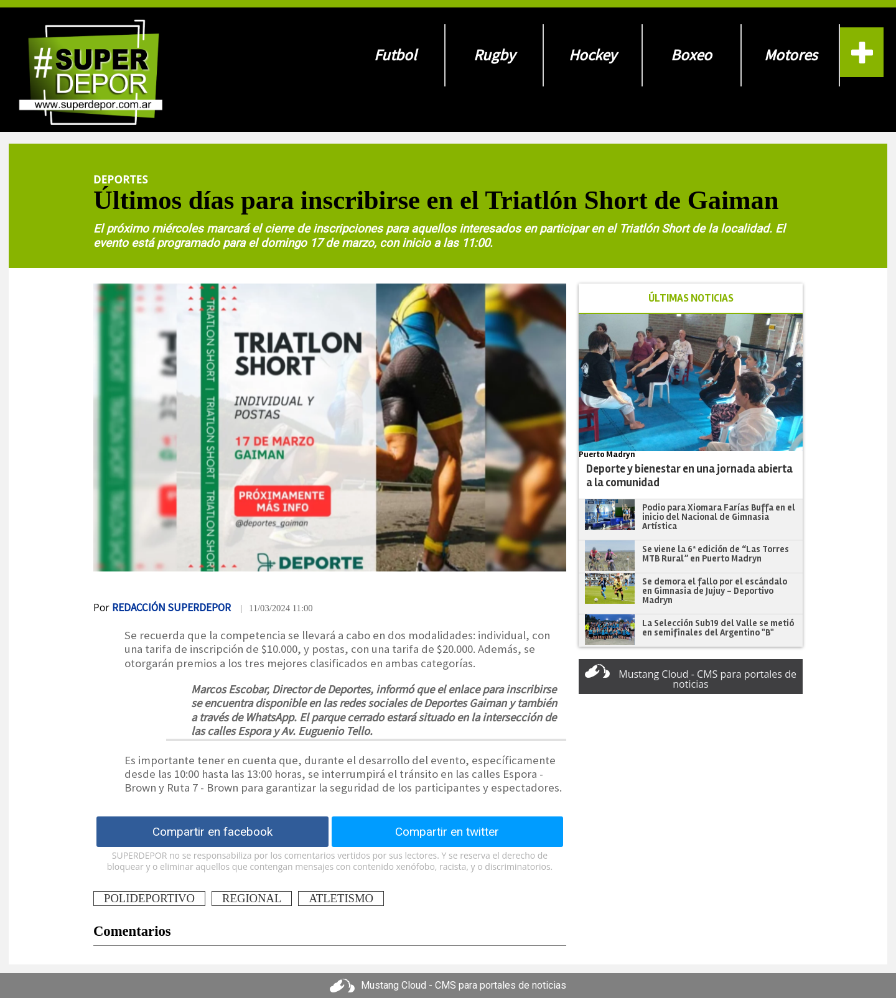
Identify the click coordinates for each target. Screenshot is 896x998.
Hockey (593, 55)
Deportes (120, 179)
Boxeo (691, 55)
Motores (790, 55)
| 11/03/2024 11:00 (276, 608)
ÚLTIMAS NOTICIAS (691, 298)
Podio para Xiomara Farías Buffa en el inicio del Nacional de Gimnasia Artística (718, 516)
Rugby (494, 55)
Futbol (395, 55)
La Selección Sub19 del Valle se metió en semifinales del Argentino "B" (718, 627)
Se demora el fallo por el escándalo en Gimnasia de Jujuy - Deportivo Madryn (714, 590)
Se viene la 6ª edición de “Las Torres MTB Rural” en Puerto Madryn (715, 553)
